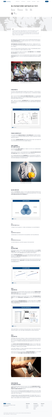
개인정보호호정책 (8, 414)
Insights (38, 1)
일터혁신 (35, 408)
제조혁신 (35, 409)
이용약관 (4, 414)
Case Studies (33, 1)
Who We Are (18, 1)
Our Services (23, 1)
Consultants (28, 1)
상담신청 (47, 1)
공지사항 (27, 408)
